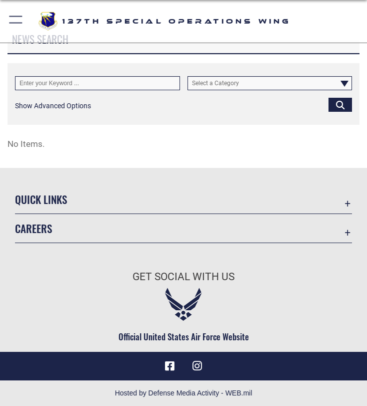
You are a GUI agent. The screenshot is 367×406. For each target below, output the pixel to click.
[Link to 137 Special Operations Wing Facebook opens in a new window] (169, 365)
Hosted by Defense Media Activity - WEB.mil (183, 393)
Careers (33, 228)
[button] (16, 21)
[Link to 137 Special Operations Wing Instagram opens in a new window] (197, 365)
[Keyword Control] (97, 83)
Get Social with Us (183, 277)
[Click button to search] (340, 105)
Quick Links (41, 199)
